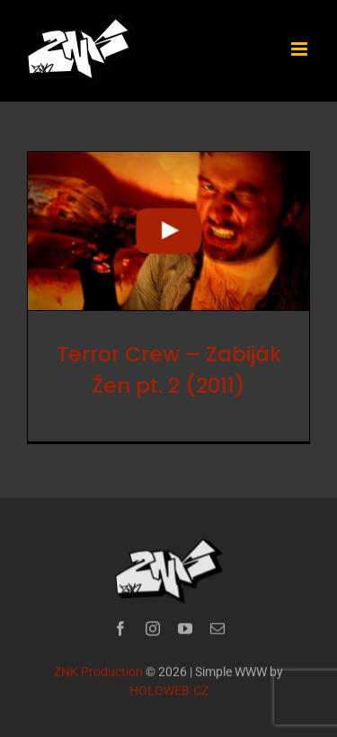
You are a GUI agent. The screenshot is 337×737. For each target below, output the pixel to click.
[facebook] (120, 629)
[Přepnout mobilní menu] (300, 49)
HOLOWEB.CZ (168, 691)
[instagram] (153, 629)
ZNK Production (98, 672)
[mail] (217, 629)
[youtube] (185, 629)
